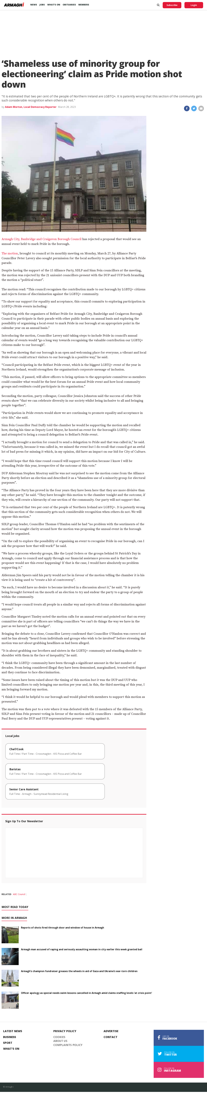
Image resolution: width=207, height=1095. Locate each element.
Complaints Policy (67, 1045)
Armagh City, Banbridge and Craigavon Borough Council (41, 239)
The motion (10, 254)
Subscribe (172, 5)
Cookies (59, 1037)
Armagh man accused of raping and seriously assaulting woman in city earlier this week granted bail (81, 949)
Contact (110, 1037)
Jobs (42, 4)
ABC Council (19, 894)
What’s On (53, 4)
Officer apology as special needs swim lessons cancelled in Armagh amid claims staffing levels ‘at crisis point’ (86, 992)
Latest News (12, 1031)
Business (9, 1037)
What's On (11, 1048)
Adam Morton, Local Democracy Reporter (30, 107)
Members (83, 4)
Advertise (111, 1031)
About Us (60, 1041)
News (33, 4)
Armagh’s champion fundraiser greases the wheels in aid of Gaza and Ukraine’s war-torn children (79, 971)
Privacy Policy (64, 1031)
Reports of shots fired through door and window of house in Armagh (62, 927)
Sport (7, 1042)
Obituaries (69, 4)
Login (194, 5)
